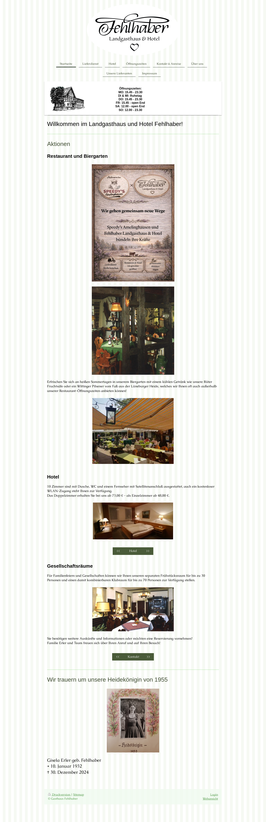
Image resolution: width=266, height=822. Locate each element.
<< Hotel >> (133, 551)
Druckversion (59, 794)
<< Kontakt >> (133, 657)
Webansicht (210, 799)
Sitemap (78, 794)
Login (214, 794)
